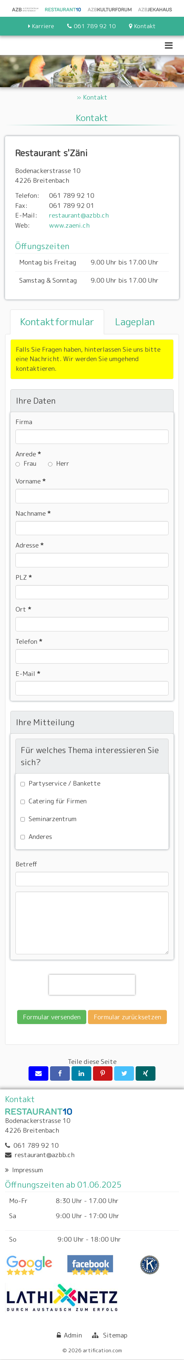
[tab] (57, 321)
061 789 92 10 (36, 1145)
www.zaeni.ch (69, 225)
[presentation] (92, 985)
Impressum (27, 1169)
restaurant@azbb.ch (79, 215)
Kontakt (95, 97)
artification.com (102, 1350)
